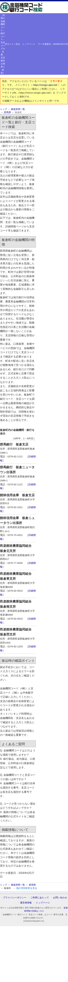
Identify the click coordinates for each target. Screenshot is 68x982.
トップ (3, 109)
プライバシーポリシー (14, 897)
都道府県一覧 (18, 109)
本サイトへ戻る (12, 44)
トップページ (28, 44)
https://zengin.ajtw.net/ (45, 85)
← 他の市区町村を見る (25, 888)
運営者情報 (26, 902)
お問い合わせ (60, 897)
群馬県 (7, 112)
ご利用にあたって (39, 897)
